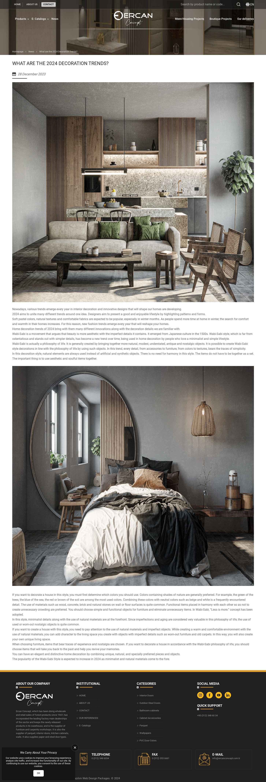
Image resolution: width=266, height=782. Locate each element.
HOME (17, 4)
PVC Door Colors (148, 740)
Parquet (143, 725)
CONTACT (48, 4)
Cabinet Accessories (150, 718)
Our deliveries (245, 19)
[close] (75, 747)
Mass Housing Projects (189, 19)
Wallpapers (145, 733)
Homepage (17, 51)
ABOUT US (32, 4)
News (54, 19)
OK (38, 773)
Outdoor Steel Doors (149, 703)
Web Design (90, 778)
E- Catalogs (39, 19)
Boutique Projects (221, 19)
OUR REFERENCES (88, 718)
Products (20, 19)
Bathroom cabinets (149, 710)
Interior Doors (146, 695)
